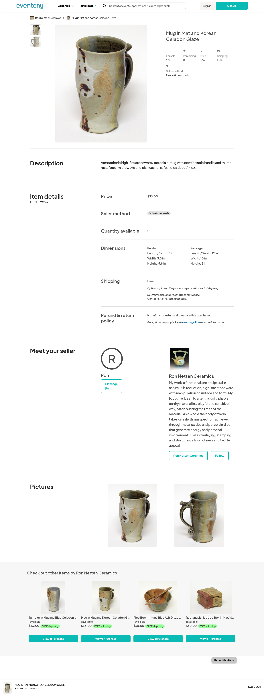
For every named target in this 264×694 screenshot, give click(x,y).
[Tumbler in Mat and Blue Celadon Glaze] (53, 597)
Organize (65, 5)
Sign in (207, 5)
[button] (65, 5)
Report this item (224, 660)
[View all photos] (101, 83)
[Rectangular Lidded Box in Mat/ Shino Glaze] (210, 597)
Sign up (231, 5)
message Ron (191, 322)
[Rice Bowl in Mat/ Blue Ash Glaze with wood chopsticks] (158, 597)
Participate (88, 5)
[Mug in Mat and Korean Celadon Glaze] (106, 597)
